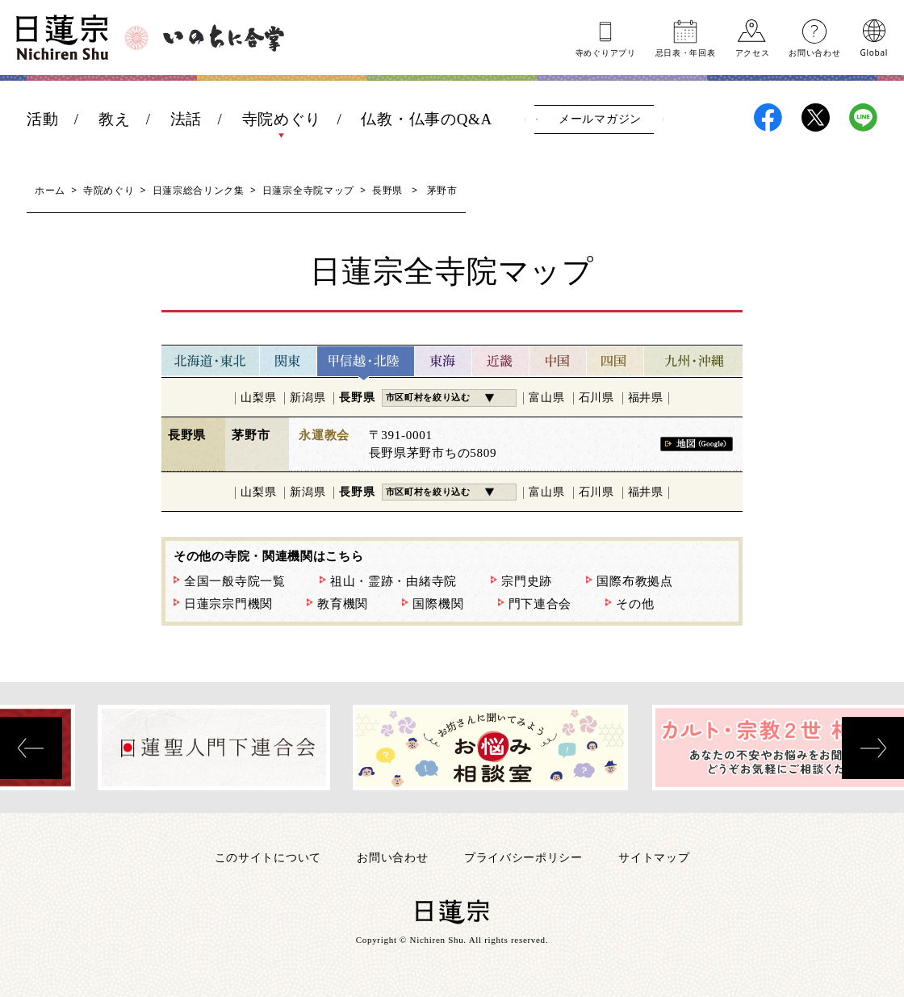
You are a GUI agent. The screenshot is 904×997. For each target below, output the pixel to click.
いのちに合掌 (223, 38)
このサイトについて (268, 857)
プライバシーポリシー (523, 857)
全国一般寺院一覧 (235, 581)
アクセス (752, 52)
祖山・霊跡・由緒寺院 (393, 581)
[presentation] (31, 748)
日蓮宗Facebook (768, 117)
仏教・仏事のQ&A (426, 119)
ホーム (50, 190)
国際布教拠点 (634, 581)
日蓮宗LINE (863, 117)
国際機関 (437, 603)
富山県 (546, 398)
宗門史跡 (526, 581)
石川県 (596, 398)
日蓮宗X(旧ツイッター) (815, 117)
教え (114, 119)
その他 (635, 603)
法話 (186, 119)
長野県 (387, 190)
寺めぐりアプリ (605, 52)
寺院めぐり (282, 119)
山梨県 (258, 398)
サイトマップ (653, 857)
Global (874, 52)
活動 (42, 119)
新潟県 (307, 398)
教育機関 (342, 603)
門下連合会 (540, 603)
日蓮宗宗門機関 (228, 603)
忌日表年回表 (685, 52)
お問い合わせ (814, 52)
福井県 (645, 398)
